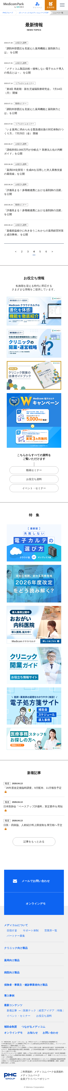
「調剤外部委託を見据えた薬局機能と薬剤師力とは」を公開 (32, 111)
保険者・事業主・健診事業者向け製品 (26, 984)
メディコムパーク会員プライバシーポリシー (34, 1077)
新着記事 (12, 1010)
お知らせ (32, 1032)
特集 (59, 1010)
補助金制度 (10, 1026)
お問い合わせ (50, 1032)
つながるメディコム (33, 1026)
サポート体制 (31, 930)
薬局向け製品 (11, 960)
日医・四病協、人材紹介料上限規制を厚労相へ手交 (32, 825)
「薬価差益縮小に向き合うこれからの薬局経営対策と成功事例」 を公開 (33, 232)
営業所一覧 (50, 930)
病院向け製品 (11, 972)
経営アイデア (46, 1010)
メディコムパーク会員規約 (48, 1071)
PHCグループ (8, 13)
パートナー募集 (16, 935)
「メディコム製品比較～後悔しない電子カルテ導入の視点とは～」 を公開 (34, 70)
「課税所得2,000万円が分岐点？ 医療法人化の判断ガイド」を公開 (33, 151)
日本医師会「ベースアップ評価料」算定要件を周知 (33, 806)
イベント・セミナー (34, 488)
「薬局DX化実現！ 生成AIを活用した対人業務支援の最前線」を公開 (33, 171)
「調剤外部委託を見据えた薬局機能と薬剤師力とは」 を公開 (32, 50)
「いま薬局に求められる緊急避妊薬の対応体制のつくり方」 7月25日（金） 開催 (34, 131)
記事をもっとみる (34, 841)
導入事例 (9, 995)
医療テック (29, 1010)
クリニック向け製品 (16, 948)
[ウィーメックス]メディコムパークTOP (34, 13)
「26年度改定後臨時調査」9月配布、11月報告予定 (32, 787)
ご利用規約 (26, 1071)
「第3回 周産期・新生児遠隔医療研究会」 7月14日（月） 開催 (33, 91)
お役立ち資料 (34, 479)
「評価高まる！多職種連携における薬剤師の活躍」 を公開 (33, 192)
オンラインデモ (13, 1032)
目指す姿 (12, 930)
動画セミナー (34, 470)
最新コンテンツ (13, 1005)
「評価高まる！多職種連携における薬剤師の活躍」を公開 (33, 212)
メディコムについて (16, 925)
